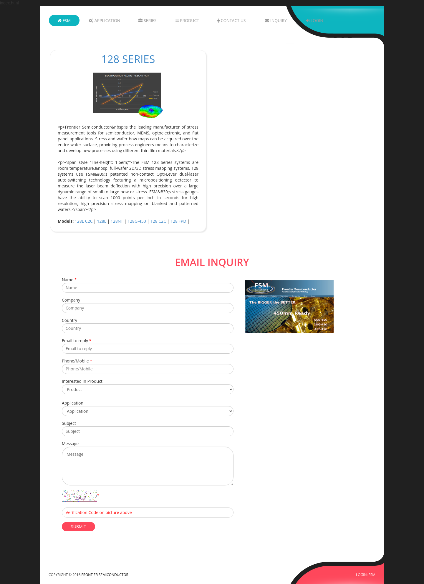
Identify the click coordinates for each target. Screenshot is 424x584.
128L (101, 221)
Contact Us (231, 20)
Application (104, 20)
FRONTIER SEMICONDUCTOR (105, 574)
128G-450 (136, 221)
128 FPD (178, 221)
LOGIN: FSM (365, 574)
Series (147, 20)
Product (187, 20)
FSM (64, 20)
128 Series (128, 59)
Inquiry (276, 20)
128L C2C (84, 221)
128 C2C (158, 221)
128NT (117, 221)
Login (314, 20)
